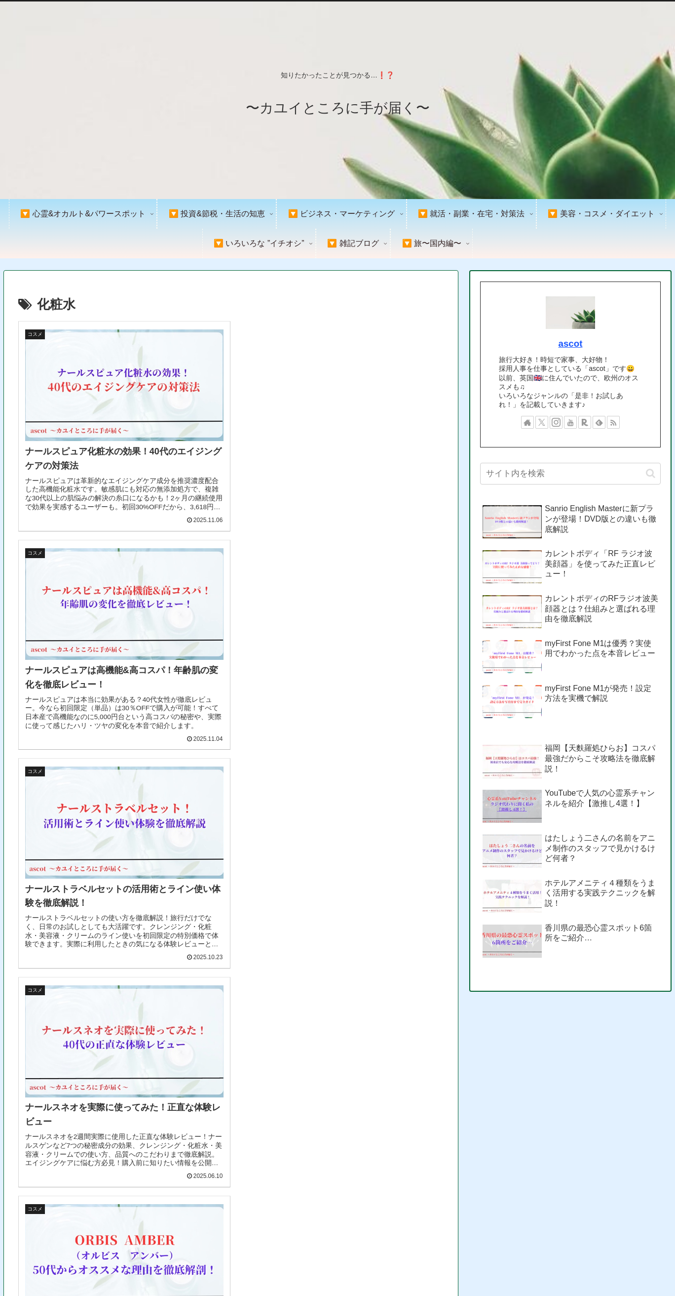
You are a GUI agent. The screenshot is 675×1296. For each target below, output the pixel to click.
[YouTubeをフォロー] (570, 422)
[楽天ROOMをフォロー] (584, 422)
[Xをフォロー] (541, 422)
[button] (650, 473)
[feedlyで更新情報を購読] (599, 422)
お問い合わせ (645, 1265)
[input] (570, 474)
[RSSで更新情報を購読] (613, 422)
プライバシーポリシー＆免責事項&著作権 (549, 1265)
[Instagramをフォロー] (556, 422)
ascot (571, 343)
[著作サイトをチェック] (527, 422)
